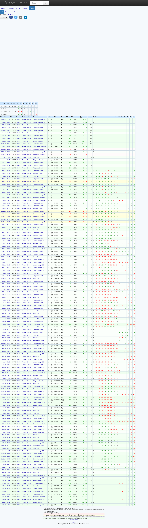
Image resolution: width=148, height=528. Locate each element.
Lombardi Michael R (39, 119)
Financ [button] (3, 8)
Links (4, 17)
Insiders (25, 8)
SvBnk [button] (11, 8)
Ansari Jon (36, 157)
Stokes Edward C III (39, 249)
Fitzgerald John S (38, 160)
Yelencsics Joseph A (39, 149)
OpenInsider (11, 3)
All (2, 12)
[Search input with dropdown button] (36, 3)
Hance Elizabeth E (38, 311)
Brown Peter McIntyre (39, 146)
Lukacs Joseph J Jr (38, 240)
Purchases (8, 12)
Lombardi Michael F (39, 125)
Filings (32, 8)
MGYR (18, 8)
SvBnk (29, 119)
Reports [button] (23, 2)
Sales (15, 12)
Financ (24, 119)
